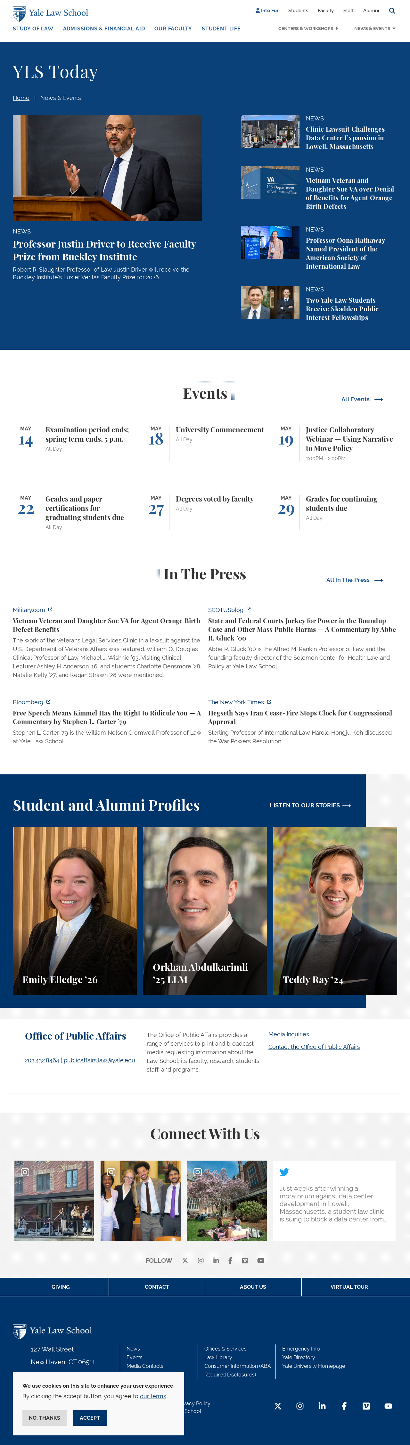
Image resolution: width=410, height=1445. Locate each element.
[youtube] (261, 1261)
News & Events (372, 28)
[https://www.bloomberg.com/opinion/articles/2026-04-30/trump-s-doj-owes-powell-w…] (107, 723)
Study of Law (33, 29)
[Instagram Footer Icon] (300, 1406)
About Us (253, 1287)
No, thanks (44, 1418)
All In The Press (348, 579)
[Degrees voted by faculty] (205, 513)
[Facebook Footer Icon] (344, 1406)
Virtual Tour (349, 1287)
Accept (90, 1418)
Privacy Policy (193, 1403)
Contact (157, 1287)
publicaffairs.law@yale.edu (99, 1060)
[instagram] (201, 1261)
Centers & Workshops (305, 28)
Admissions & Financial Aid (104, 29)
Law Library (218, 1357)
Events (135, 1357)
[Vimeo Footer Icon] (366, 1406)
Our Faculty (173, 29)
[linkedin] (216, 1261)
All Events (356, 399)
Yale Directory (298, 1357)
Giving (61, 1287)
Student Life (221, 29)
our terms (153, 1396)
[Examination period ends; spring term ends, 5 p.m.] (75, 443)
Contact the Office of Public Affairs (314, 1046)
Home (21, 97)
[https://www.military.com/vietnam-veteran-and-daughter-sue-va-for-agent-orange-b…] (107, 644)
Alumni (371, 10)
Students (298, 10)
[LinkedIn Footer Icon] (322, 1406)
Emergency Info (301, 1349)
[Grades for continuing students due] (335, 513)
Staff (348, 10)
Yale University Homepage (313, 1366)
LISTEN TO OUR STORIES (305, 805)
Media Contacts (145, 1366)
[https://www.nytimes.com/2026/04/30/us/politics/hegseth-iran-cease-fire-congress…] (302, 723)
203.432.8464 (42, 1060)
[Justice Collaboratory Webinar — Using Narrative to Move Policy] (335, 443)
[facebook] (230, 1261)
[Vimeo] (245, 1261)
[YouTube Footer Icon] (388, 1406)
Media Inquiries (288, 1034)
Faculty (326, 10)
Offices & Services (225, 1349)
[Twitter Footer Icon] (278, 1406)
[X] (185, 1261)
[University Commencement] (205, 443)
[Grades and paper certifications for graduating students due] (75, 513)
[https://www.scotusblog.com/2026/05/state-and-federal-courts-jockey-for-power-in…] (302, 640)
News (133, 1349)
